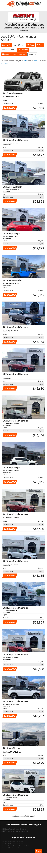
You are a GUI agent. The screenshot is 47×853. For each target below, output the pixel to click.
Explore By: (6, 45)
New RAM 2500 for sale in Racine (12, 844)
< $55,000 (23, 50)
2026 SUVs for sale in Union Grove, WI (14, 829)
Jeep (40, 45)
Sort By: (32, 54)
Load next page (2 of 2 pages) (23, 816)
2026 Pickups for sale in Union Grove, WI (15, 831)
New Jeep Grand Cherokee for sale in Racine (16, 846)
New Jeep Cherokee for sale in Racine (14, 848)
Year (13, 50)
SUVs (30, 45)
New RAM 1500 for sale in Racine (12, 842)
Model (5, 50)
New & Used (19, 45)
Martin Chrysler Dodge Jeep (14, 54)
